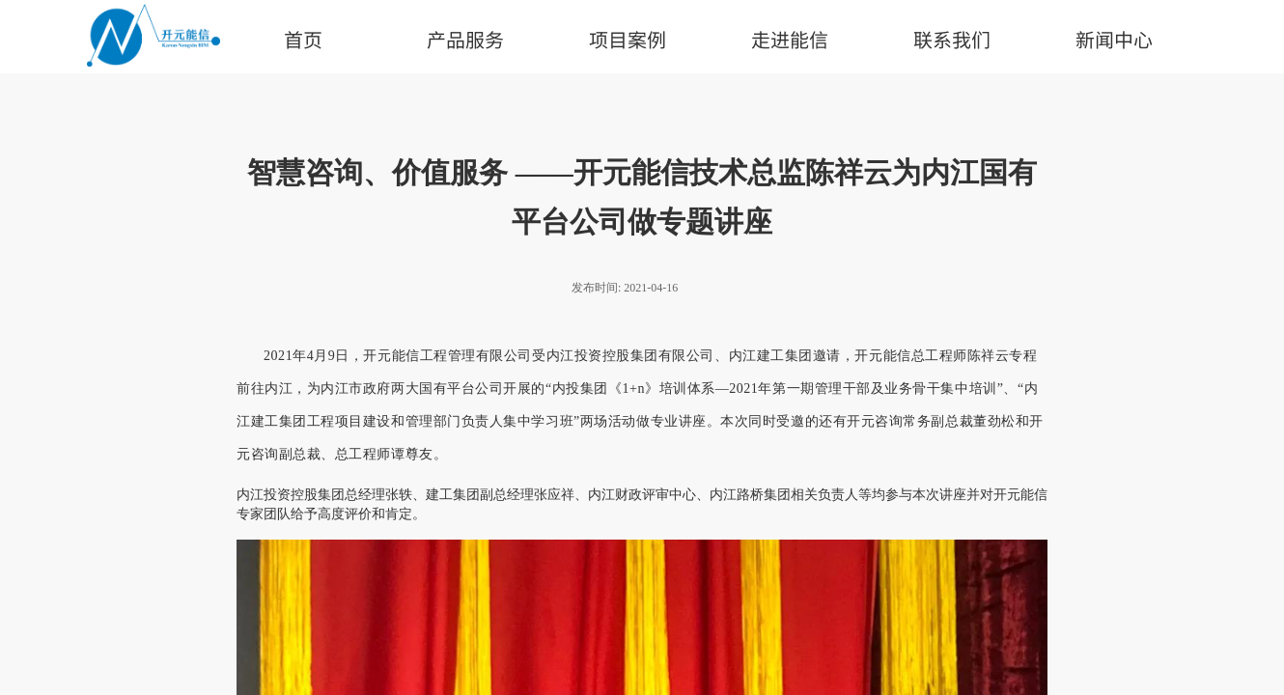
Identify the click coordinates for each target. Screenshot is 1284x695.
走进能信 (789, 39)
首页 (303, 39)
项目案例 (627, 39)
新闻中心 (1114, 39)
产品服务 (465, 39)
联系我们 (952, 39)
